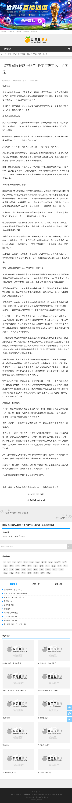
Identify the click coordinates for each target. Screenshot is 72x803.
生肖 (35, 569)
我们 (65, 566)
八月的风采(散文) (10, 617)
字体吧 (39, 797)
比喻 (23, 569)
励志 (37, 562)
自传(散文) (8, 601)
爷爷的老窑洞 (9, 605)
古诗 (50, 562)
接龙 (5, 569)
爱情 (29, 569)
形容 (41, 566)
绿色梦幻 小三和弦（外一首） (15, 597)
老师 (61, 569)
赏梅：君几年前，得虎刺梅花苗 (15, 593)
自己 (5, 573)
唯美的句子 (8, 81)
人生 (19, 562)
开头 (35, 566)
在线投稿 (19, 32)
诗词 (23, 573)
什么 (25, 562)
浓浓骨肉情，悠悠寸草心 (13, 590)
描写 (11, 569)
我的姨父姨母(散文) (11, 613)
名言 (5, 566)
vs (42, 494)
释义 (48, 573)
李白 (17, 569)
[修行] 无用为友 (61, 518)
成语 (59, 566)
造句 (42, 573)
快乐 (47, 566)
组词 (55, 569)
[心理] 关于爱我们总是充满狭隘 (16, 513)
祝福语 (48, 569)
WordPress (43, 794)
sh (9, 562)
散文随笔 (7, 54)
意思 (53, 566)
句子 (64, 562)
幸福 (29, 566)
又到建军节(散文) (10, 620)
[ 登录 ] (10, 536)
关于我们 (3, 32)
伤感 (31, 562)
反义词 (44, 562)
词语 (11, 573)
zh (14, 562)
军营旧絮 (7, 609)
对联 (23, 566)
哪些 (11, 566)
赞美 (29, 573)
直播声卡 (45, 797)
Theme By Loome (36, 800)
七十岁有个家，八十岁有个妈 (15, 624)
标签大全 (34, 32)
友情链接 (11, 32)
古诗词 (57, 562)
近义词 (36, 573)
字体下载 (34, 797)
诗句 (17, 573)
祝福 (41, 569)
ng (4, 562)
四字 (17, 566)
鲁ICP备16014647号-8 (55, 794)
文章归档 (26, 32)
